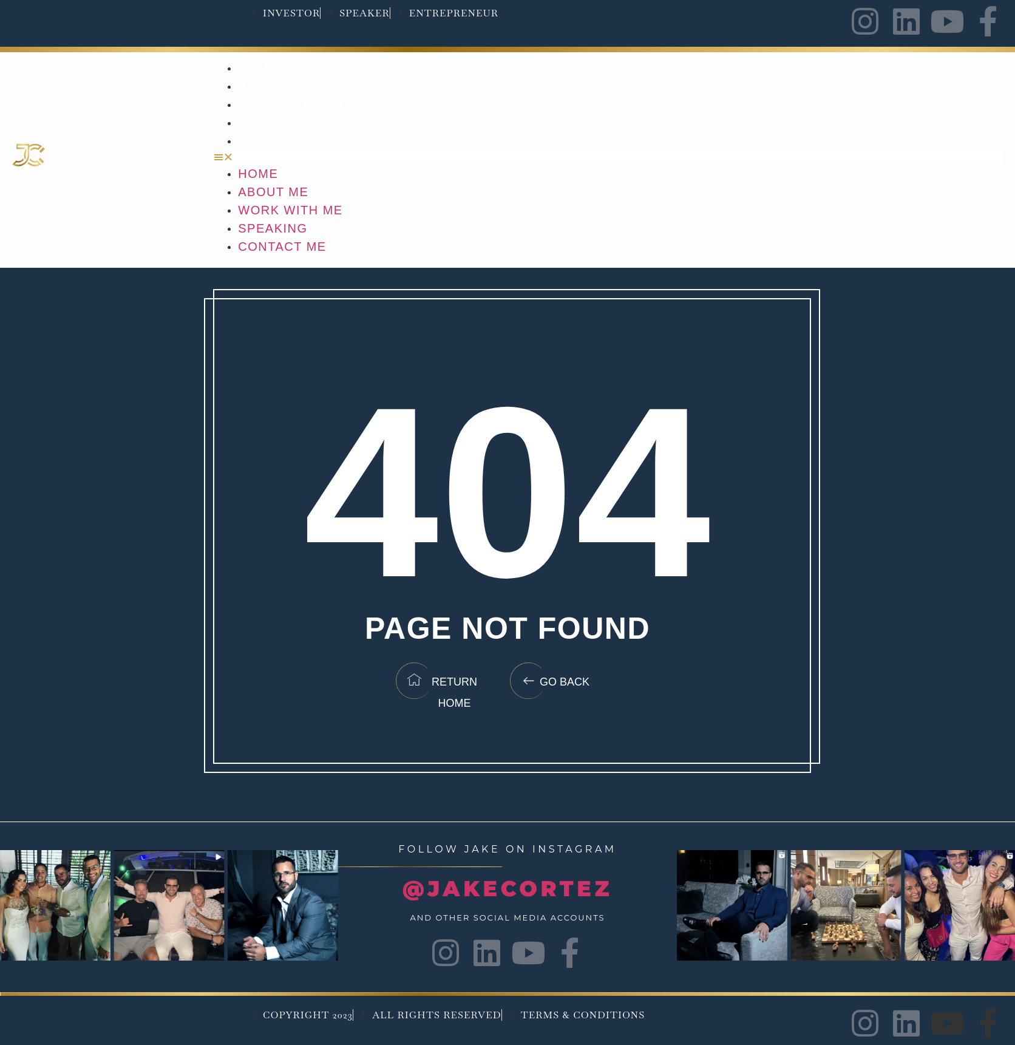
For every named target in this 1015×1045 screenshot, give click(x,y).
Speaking (273, 122)
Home (258, 68)
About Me (274, 86)
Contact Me (282, 141)
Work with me (291, 104)
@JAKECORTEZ (507, 889)
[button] (608, 157)
